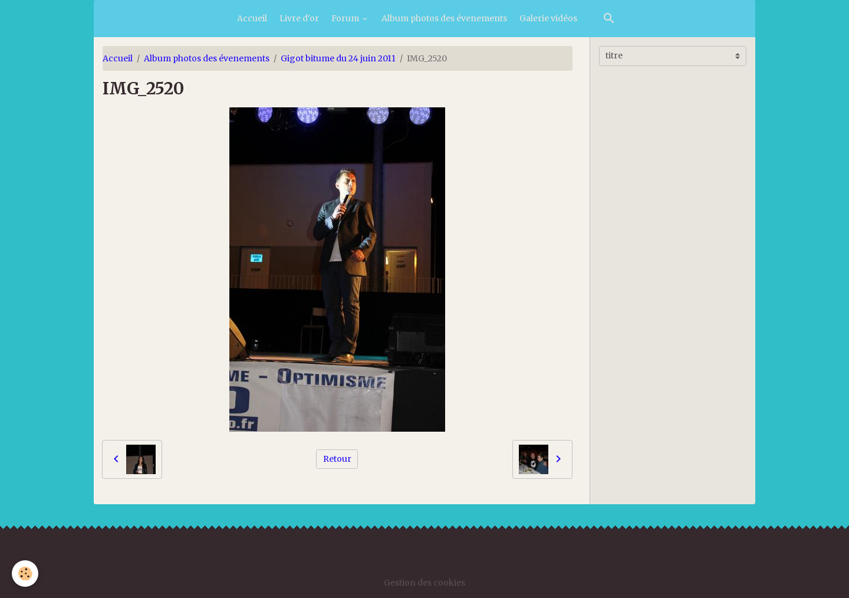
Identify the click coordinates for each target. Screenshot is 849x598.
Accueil (252, 18)
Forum (346, 18)
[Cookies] (25, 573)
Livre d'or (299, 18)
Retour (337, 459)
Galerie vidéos (548, 18)
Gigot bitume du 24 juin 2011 (338, 58)
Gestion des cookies (424, 582)
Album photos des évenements (444, 18)
